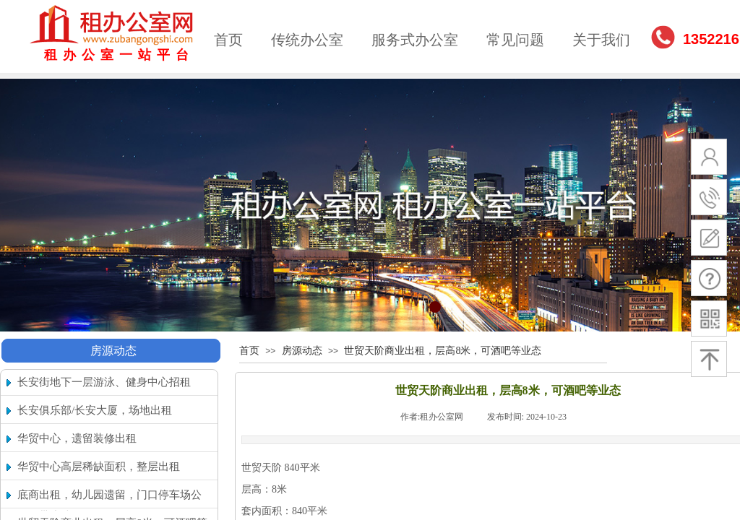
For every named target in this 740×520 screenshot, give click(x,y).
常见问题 (515, 40)
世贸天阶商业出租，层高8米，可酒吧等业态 (442, 350)
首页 (228, 40)
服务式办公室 (414, 40)
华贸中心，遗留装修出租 (77, 438)
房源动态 (113, 350)
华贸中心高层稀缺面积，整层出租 (98, 466)
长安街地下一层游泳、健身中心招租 (104, 382)
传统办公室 (307, 40)
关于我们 (601, 40)
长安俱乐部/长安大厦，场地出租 (94, 410)
